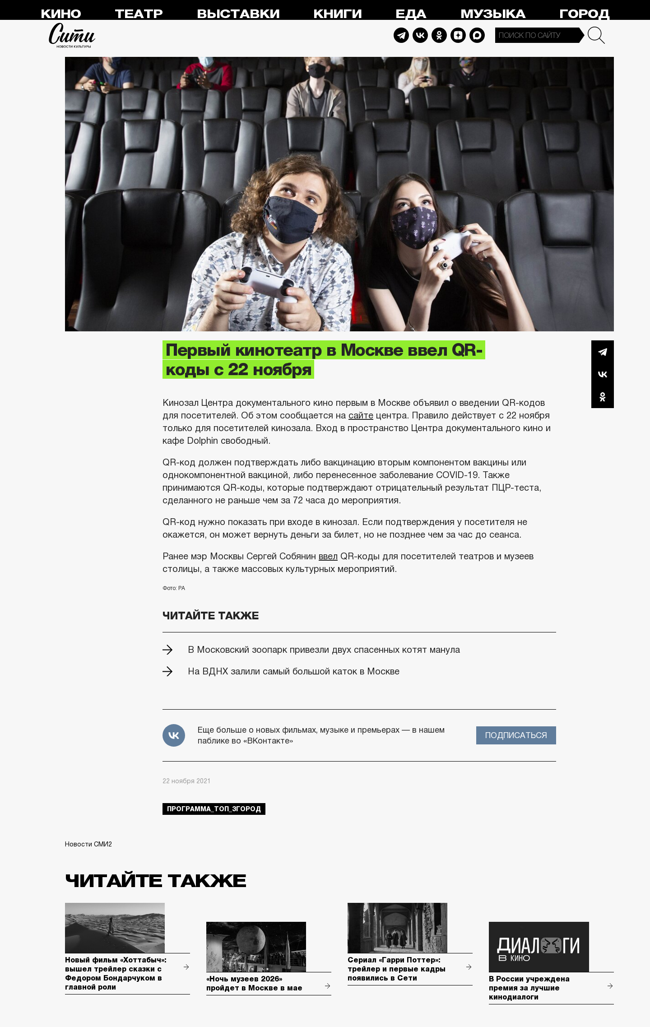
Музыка (492, 14)
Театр (138, 14)
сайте (360, 415)
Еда (410, 14)
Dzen (458, 35)
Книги (337, 14)
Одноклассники (602, 397)
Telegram (401, 35)
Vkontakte (420, 35)
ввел (328, 556)
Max (477, 35)
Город (584, 14)
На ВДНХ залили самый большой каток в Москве (293, 671)
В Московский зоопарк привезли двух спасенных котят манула (324, 650)
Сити (72, 35)
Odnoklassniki (439, 35)
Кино (61, 14)
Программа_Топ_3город (214, 809)
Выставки (238, 14)
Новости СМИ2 (88, 844)
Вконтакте (602, 374)
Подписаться (516, 735)
